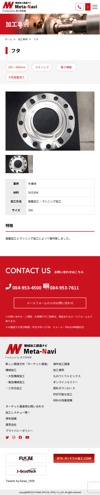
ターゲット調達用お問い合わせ (25, 406)
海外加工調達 (61, 364)
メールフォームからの (50, 302)
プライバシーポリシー (19, 430)
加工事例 (23, 39)
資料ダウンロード (64, 388)
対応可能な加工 (62, 394)
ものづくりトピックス (67, 376)
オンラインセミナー (65, 382)
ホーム (8, 39)
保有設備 (11, 418)
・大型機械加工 (15, 376)
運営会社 (11, 424)
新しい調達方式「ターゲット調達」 (28, 364)
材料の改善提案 (62, 400)
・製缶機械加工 (15, 382)
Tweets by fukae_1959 (20, 481)
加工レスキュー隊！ (18, 412)
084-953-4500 (23, 287)
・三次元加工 (14, 388)
